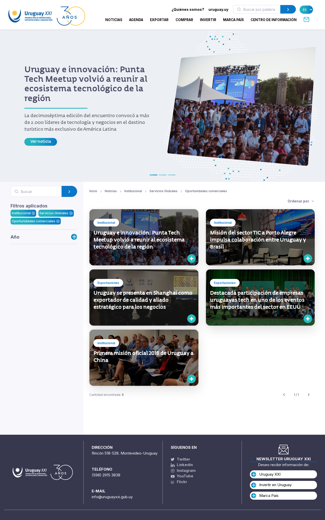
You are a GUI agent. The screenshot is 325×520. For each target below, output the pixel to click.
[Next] (308, 395)
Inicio (93, 191)
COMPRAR (184, 20)
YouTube (182, 476)
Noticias (113, 20)
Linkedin (182, 465)
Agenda (136, 20)
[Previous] (284, 395)
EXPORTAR (159, 20)
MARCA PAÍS (233, 20)
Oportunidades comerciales (36, 221)
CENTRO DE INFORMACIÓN (274, 20)
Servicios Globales (56, 213)
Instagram (183, 470)
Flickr (179, 481)
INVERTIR (208, 20)
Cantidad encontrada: (106, 395)
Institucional (23, 213)
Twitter (180, 459)
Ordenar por (299, 201)
